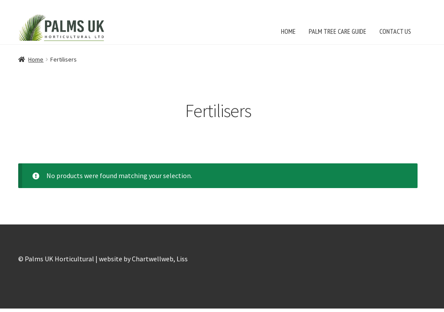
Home (35, 59)
